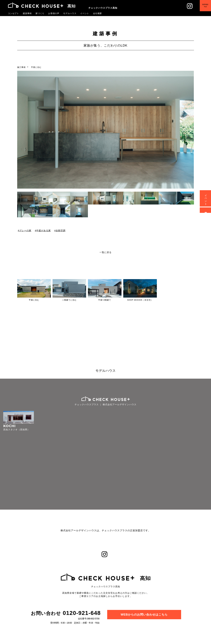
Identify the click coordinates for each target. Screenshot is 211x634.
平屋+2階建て (104, 300)
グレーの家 (25, 230)
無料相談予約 (203, 8)
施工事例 (21, 67)
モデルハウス (69, 13)
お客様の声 (53, 13)
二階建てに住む (69, 300)
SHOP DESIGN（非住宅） (140, 300)
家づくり (40, 13)
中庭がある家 (43, 230)
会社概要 (97, 13)
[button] (190, 130)
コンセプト (13, 13)
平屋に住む (36, 67)
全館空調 (60, 230)
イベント (84, 13)
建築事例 (27, 13)
